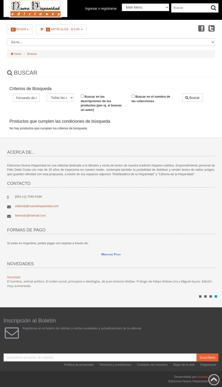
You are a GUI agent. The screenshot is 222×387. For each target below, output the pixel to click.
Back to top (214, 380)
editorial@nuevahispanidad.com (37, 206)
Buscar (32, 54)
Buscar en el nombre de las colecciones (151, 99)
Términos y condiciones (115, 364)
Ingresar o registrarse (101, 8)
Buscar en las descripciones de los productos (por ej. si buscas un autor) (101, 103)
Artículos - (61, 29)
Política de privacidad (79, 364)
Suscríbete (207, 357)
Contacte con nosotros (152, 364)
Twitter (211, 28)
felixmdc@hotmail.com (30, 215)
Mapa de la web (184, 364)
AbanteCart (205, 376)
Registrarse (208, 364)
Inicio (16, 54)
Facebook (201, 28)
